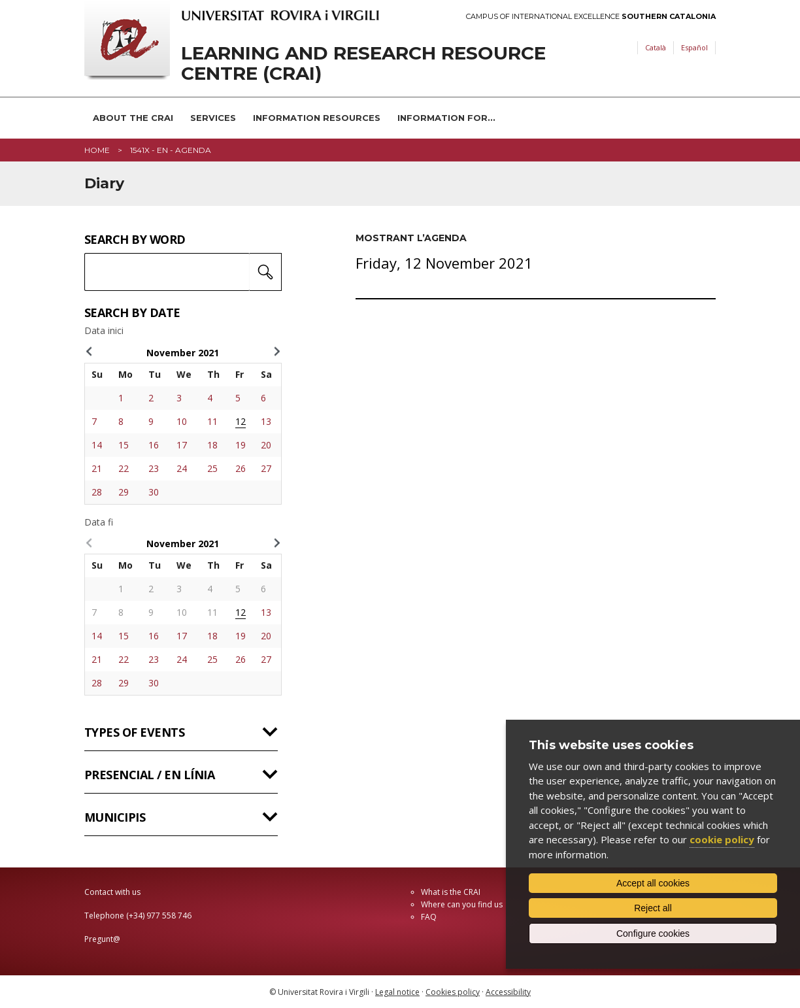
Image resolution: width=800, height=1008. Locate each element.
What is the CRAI (450, 892)
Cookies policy (452, 992)
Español (694, 47)
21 (97, 468)
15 (123, 445)
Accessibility (508, 992)
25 (212, 468)
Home (97, 150)
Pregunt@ (102, 939)
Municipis (114, 817)
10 (181, 421)
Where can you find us (462, 904)
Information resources (316, 117)
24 (181, 468)
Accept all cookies (653, 883)
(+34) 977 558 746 (159, 915)
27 (266, 468)
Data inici (104, 330)
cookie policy (722, 839)
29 (123, 492)
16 (153, 445)
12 (240, 421)
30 (153, 492)
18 (212, 445)
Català (655, 47)
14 (97, 445)
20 (266, 445)
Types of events (134, 732)
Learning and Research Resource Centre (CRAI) (363, 63)
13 (266, 421)
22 (123, 468)
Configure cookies (653, 933)
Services (213, 117)
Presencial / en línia (149, 774)
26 (240, 468)
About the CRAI (133, 117)
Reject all (653, 908)
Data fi (98, 522)
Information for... (446, 117)
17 (181, 445)
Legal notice (397, 992)
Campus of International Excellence (591, 16)
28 (97, 492)
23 (153, 468)
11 (212, 421)
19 (240, 445)
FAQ (429, 916)
